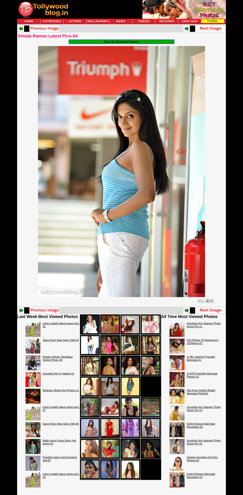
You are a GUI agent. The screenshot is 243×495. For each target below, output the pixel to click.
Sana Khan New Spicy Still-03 (61, 340)
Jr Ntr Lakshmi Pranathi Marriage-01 (201, 358)
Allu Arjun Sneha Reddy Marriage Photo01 (201, 392)
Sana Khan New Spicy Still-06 (61, 423)
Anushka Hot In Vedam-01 (58, 373)
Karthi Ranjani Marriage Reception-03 (201, 425)
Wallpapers (97, 21)
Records (166, 21)
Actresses (52, 21)
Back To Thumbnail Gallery (121, 41)
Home (29, 21)
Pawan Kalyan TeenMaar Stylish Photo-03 (58, 358)
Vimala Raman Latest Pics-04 (47, 35)
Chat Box (190, 21)
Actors (75, 21)
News (120, 21)
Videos (143, 21)
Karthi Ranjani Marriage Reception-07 (201, 475)
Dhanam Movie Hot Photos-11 (61, 390)
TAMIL (212, 21)
